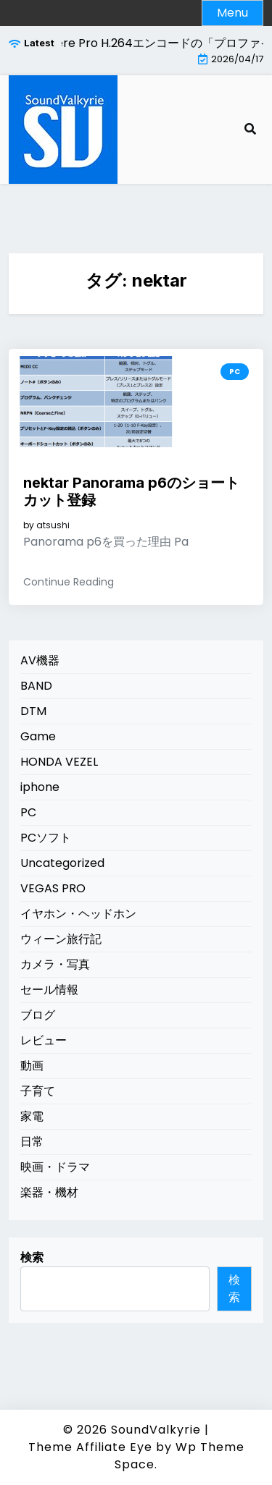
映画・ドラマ (55, 1167)
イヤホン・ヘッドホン (78, 913)
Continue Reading (68, 582)
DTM (33, 711)
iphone (39, 787)
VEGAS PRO (53, 888)
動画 (32, 1065)
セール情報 (49, 989)
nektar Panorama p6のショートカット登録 (131, 491)
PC (234, 371)
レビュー (43, 1040)
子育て (37, 1091)
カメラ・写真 (55, 964)
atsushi (53, 525)
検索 (32, 1257)
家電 (32, 1116)
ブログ (37, 1015)
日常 (32, 1141)
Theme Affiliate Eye (90, 1447)
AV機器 (39, 660)
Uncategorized (62, 863)
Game (38, 736)
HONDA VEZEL (59, 761)
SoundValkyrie (156, 1429)
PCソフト (45, 837)
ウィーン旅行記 (61, 939)
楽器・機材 (49, 1192)
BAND (36, 685)
